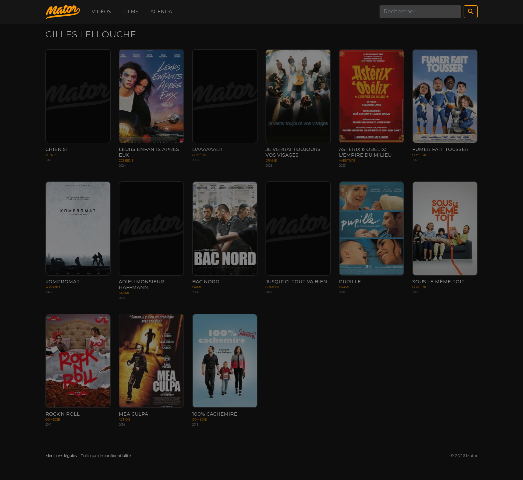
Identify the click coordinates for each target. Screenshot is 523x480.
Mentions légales (61, 455)
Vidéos (101, 12)
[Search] (420, 11)
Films (130, 12)
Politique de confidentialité (105, 455)
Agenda (161, 12)
